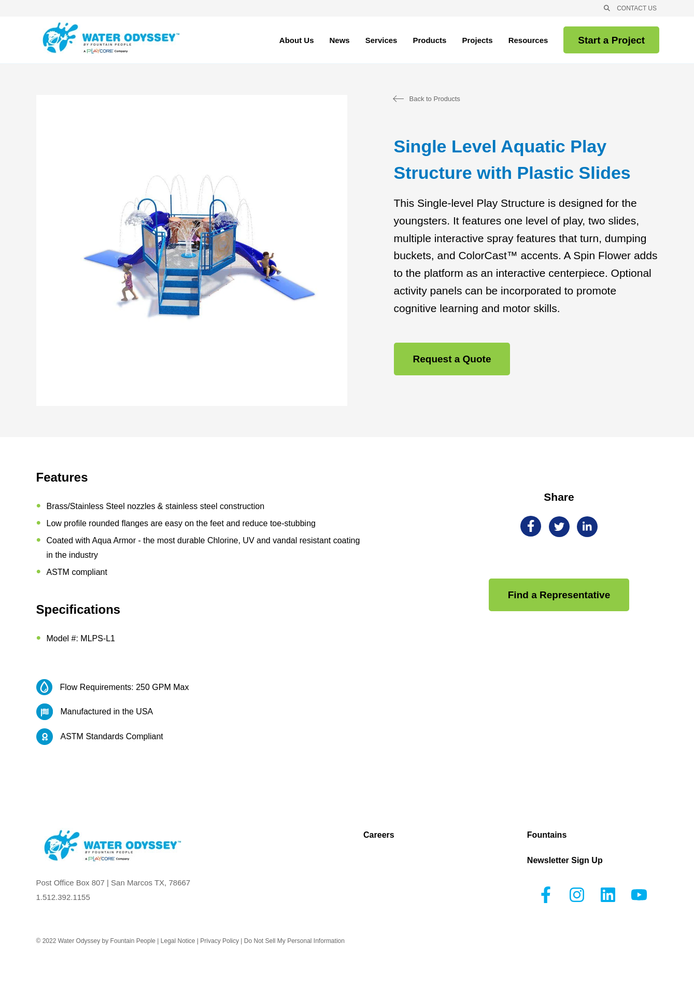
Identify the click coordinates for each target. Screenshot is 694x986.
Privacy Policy (219, 941)
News (340, 40)
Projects (477, 40)
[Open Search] (607, 8)
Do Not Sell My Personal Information (294, 941)
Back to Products (434, 99)
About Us (296, 41)
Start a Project (611, 40)
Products (429, 40)
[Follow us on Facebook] (545, 894)
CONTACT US (637, 8)
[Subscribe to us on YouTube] (639, 894)
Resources (528, 41)
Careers (378, 835)
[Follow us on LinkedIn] (608, 894)
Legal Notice (178, 941)
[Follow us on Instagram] (576, 894)
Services (381, 41)
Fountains (546, 835)
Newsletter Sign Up (565, 860)
